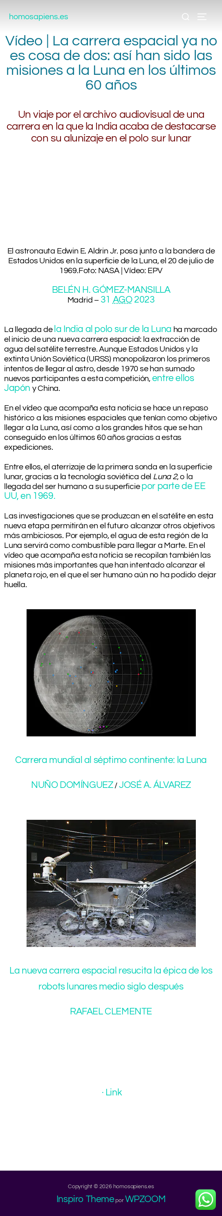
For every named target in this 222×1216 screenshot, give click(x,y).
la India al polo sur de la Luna (113, 329)
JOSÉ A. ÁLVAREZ (155, 785)
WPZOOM (145, 1199)
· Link (112, 1092)
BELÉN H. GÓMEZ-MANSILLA (111, 290)
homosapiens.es (38, 17)
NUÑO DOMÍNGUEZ (72, 785)
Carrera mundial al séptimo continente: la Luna (111, 760)
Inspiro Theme (85, 1199)
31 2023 (128, 300)
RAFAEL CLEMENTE (111, 1011)
